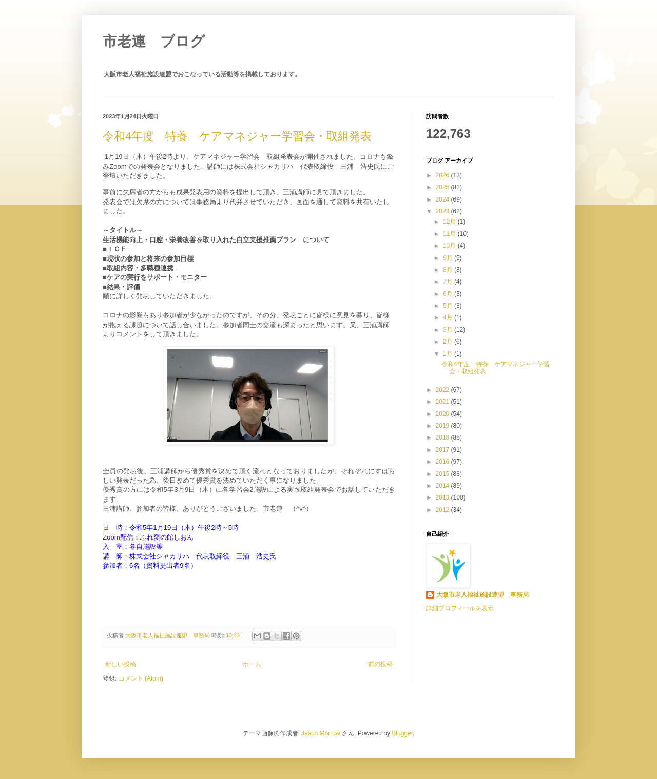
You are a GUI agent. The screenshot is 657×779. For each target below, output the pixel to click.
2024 (443, 199)
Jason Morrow (320, 733)
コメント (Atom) (141, 678)
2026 (443, 175)
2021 (443, 401)
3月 (448, 329)
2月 (448, 341)
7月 (448, 281)
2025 (443, 187)
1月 (448, 353)
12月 (450, 221)
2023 (443, 211)
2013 (443, 497)
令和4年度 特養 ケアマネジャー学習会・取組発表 (237, 136)
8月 (448, 269)
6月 (448, 293)
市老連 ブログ (154, 41)
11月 (450, 233)
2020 (443, 413)
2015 (443, 473)
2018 (443, 437)
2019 (443, 425)
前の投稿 (380, 664)
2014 (443, 485)
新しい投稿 (120, 664)
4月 (448, 317)
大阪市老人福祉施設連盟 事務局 (168, 635)
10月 (450, 245)
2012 (443, 509)
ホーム (252, 664)
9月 (448, 258)
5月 (448, 305)
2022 (443, 389)
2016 (443, 461)
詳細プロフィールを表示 (460, 608)
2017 (443, 449)
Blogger (402, 733)
